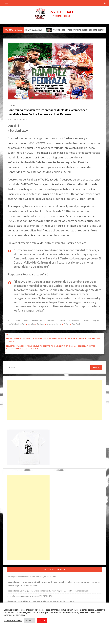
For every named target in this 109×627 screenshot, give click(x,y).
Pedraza (40, 324)
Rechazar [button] (29, 620)
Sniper (67, 324)
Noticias (11, 105)
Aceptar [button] (42, 620)
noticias (31, 324)
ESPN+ (62, 320)
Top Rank (76, 324)
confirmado (37, 320)
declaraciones (50, 320)
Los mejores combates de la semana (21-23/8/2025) (30, 596)
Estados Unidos (74, 320)
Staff (9, 119)
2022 (10, 320)
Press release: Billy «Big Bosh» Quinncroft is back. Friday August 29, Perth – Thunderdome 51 (48, 591)
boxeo (27, 320)
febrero (87, 320)
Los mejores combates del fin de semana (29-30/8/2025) (31, 576)
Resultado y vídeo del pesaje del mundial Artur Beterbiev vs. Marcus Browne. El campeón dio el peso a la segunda (53, 339)
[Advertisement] (54, 400)
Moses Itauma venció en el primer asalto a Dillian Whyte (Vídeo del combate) (40, 601)
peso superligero (54, 324)
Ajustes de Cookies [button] (13, 620)
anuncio (18, 320)
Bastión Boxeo (62, 12)
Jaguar (96, 320)
